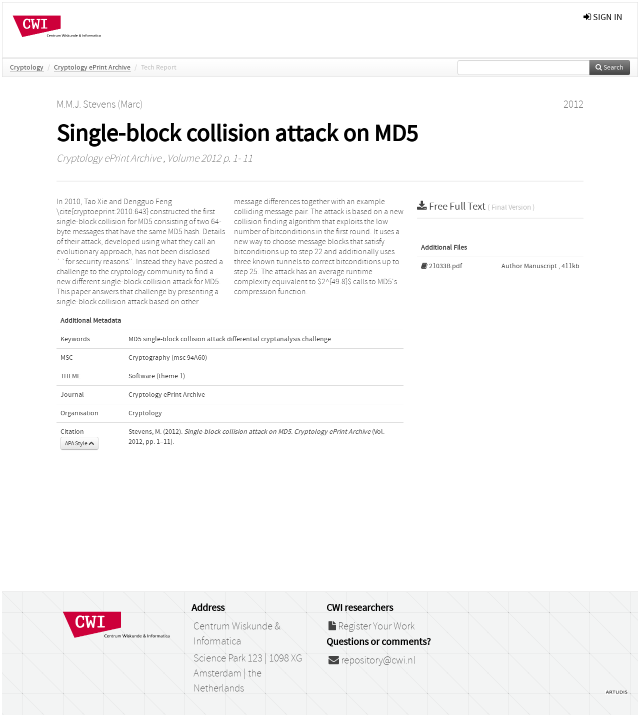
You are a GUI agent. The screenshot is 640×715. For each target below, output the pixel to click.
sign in (603, 17)
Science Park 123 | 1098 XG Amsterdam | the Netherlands (248, 673)
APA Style (79, 443)
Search (610, 68)
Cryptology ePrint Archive (92, 68)
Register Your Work (371, 626)
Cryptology (27, 68)
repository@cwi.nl (372, 660)
